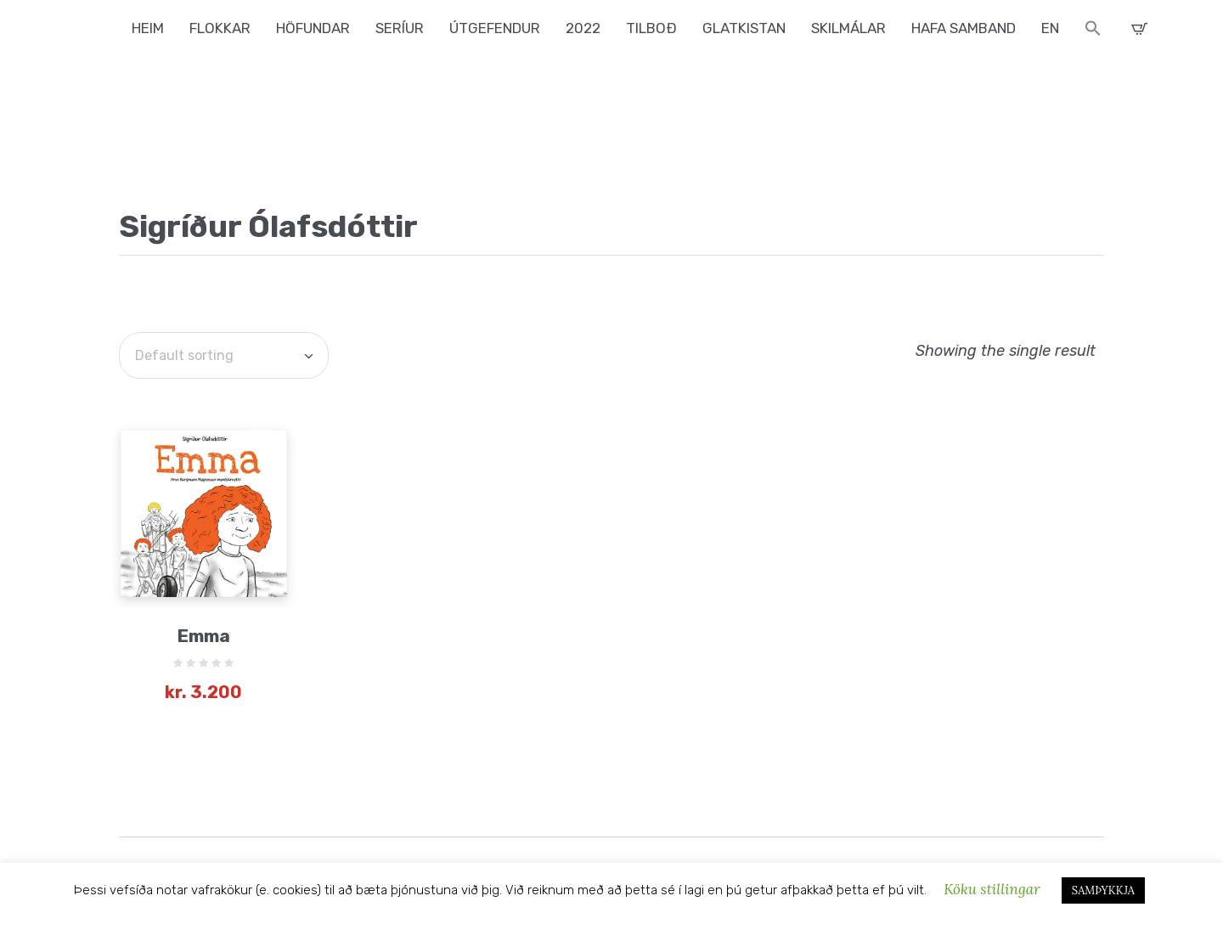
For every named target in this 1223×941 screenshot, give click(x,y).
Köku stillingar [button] (992, 889)
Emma (204, 635)
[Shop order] (224, 355)
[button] (1093, 31)
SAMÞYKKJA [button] (1103, 890)
